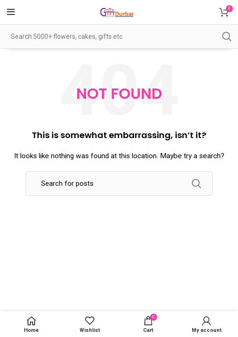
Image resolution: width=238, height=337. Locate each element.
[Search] (119, 183)
